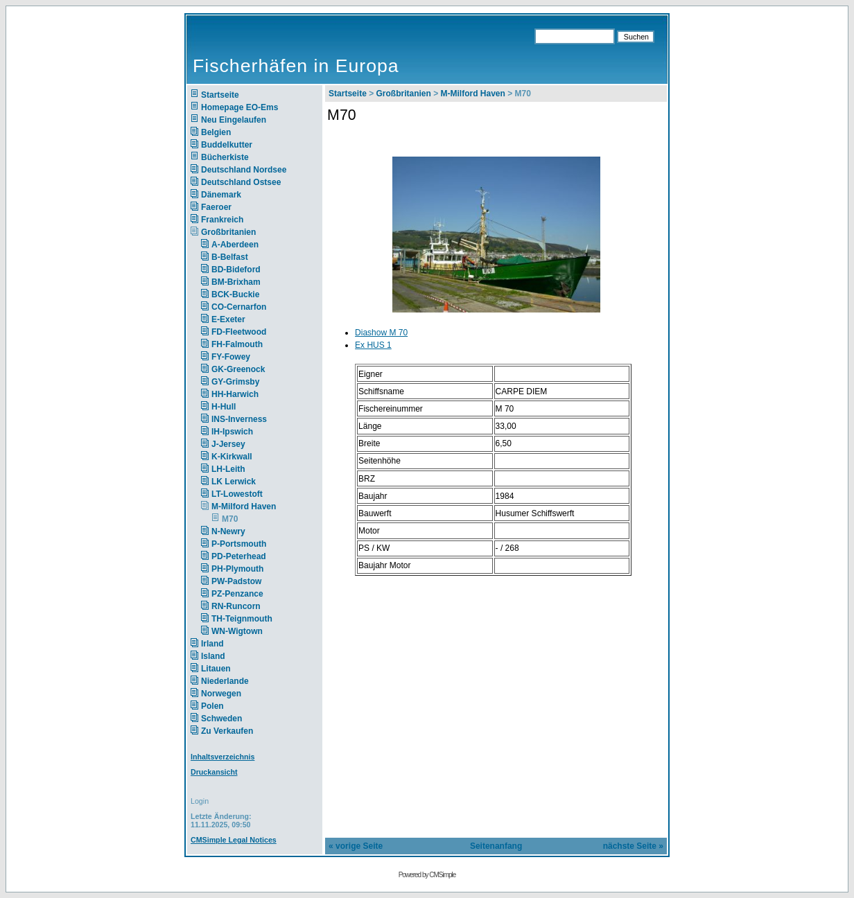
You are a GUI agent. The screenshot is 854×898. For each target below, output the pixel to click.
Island (213, 656)
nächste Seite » (633, 846)
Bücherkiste (225, 157)
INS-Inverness (239, 419)
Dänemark (221, 195)
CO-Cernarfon (238, 307)
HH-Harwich (235, 394)
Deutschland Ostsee (241, 182)
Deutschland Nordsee (243, 170)
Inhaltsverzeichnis (222, 756)
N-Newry (228, 531)
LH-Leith (228, 469)
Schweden (221, 718)
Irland (212, 644)
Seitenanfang (496, 846)
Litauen (216, 669)
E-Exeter (228, 319)
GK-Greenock (238, 369)
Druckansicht (214, 772)
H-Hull (223, 407)
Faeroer (216, 207)
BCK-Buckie (235, 294)
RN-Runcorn (236, 606)
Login (200, 801)
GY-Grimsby (235, 382)
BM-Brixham (236, 282)
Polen (212, 706)
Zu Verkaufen (227, 731)
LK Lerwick (233, 481)
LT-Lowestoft (237, 494)
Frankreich (222, 219)
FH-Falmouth (237, 344)
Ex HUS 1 (373, 345)
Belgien (216, 132)
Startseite (220, 95)
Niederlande (234, 681)
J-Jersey (228, 444)
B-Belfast (229, 257)
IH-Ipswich (232, 432)
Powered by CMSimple (427, 875)
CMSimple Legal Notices (234, 840)
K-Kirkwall (231, 456)
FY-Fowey (230, 357)
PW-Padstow (236, 581)
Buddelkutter (226, 145)
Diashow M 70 (381, 332)
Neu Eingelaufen (233, 120)
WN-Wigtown (237, 631)
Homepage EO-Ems (239, 107)
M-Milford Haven (243, 506)
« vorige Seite (356, 846)
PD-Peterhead (238, 556)
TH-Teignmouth (241, 619)
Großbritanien (228, 232)
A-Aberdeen (235, 244)
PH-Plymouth (237, 569)
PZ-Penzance (237, 594)
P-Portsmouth (238, 544)
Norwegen (221, 693)
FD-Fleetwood (238, 332)
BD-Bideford (236, 269)
